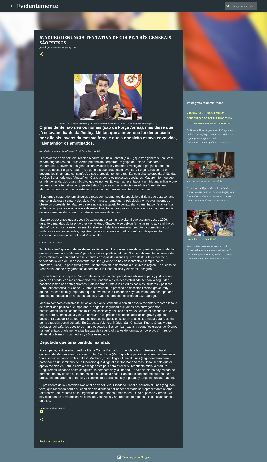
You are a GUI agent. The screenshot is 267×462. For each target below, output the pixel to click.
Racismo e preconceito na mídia (204, 181)
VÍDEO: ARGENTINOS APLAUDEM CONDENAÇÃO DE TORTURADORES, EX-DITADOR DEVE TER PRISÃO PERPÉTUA (209, 118)
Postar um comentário (53, 441)
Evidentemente (37, 6)
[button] (42, 54)
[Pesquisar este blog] (239, 6)
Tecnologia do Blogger (133, 457)
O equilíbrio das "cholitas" (201, 239)
